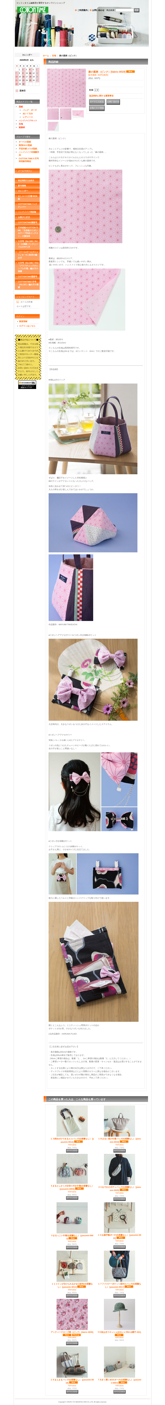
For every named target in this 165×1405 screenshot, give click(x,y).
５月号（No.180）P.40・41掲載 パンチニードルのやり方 (28, 244)
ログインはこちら (27, 326)
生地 (21, 124)
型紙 (21, 106)
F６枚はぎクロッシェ (119, 1332)
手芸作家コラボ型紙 (28, 149)
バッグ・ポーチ (30, 110)
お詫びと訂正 (24, 217)
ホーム (46, 55)
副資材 (22, 127)
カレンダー (23, 191)
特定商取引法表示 (26, 180)
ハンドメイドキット (28, 120)
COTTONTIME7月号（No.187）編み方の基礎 (28, 284)
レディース (28, 117)
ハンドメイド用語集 (27, 212)
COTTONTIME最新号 (27, 222)
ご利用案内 (82, 10)
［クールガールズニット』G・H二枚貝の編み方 (28, 255)
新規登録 (23, 321)
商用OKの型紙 (25, 145)
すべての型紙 (25, 142)
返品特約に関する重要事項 (101, 96)
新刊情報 (22, 186)
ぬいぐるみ (28, 113)
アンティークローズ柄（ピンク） (72, 1332)
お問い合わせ (98, 10)
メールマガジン (25, 171)
